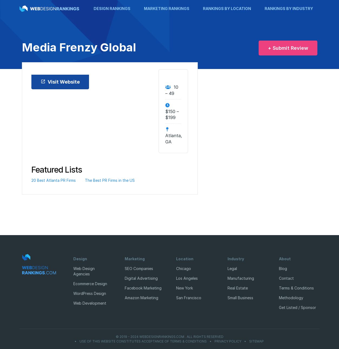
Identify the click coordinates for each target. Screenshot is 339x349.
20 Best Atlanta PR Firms (53, 180)
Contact (286, 278)
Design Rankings (112, 8)
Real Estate (238, 288)
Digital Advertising (141, 278)
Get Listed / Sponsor (297, 307)
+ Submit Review (288, 48)
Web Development (89, 303)
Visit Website (60, 82)
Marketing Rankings (166, 8)
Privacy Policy (228, 341)
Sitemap (256, 341)
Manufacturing (241, 278)
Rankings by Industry (289, 8)
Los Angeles (187, 278)
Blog (283, 268)
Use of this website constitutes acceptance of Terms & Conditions (143, 341)
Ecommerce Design (90, 283)
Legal (232, 268)
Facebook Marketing (143, 288)
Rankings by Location (227, 8)
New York (184, 288)
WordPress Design (89, 293)
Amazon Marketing (141, 297)
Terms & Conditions (296, 288)
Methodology (291, 297)
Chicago (183, 268)
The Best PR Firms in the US (110, 180)
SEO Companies (139, 268)
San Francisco (188, 297)
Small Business (240, 297)
